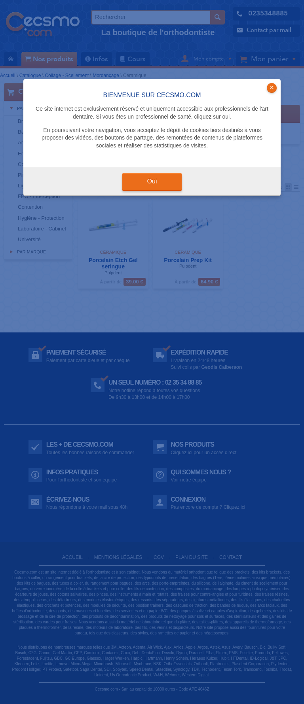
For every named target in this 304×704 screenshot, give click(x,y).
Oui (152, 181)
